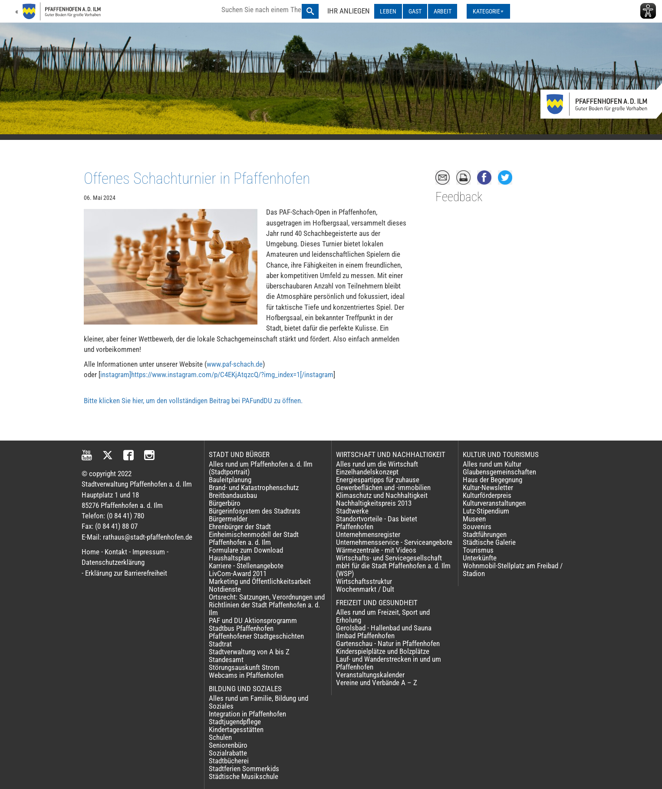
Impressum (148, 551)
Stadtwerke (352, 511)
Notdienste (225, 589)
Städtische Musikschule (243, 776)
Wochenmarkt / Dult (365, 589)
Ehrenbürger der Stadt (240, 526)
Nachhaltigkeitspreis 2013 (374, 503)
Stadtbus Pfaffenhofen (241, 628)
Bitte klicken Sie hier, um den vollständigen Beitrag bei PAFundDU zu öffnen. (193, 400)
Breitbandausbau (233, 495)
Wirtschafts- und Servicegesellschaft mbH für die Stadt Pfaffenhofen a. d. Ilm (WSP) (393, 565)
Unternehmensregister (368, 534)
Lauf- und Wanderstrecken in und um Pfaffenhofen (388, 663)
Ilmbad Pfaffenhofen (365, 636)
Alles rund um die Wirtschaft (377, 464)
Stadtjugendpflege (235, 722)
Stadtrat (220, 644)
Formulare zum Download (246, 550)
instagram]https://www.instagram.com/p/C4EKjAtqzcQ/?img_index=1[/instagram (216, 374)
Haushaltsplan (229, 558)
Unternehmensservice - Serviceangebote (394, 542)
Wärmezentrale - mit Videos (376, 550)
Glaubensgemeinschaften (499, 472)
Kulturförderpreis (487, 495)
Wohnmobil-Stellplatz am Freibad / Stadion (513, 569)
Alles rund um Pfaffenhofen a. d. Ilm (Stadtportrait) (261, 468)
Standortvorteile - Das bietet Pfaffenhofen (376, 522)
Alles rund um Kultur (492, 464)
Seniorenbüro (228, 745)
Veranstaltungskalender (370, 675)
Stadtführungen (485, 534)
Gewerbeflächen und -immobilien (383, 487)
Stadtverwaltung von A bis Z (249, 652)
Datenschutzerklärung (113, 562)
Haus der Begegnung (492, 480)
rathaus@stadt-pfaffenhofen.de (147, 537)
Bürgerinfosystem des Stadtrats (254, 511)
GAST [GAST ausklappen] (415, 11)
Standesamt (226, 659)
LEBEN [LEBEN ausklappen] (388, 11)
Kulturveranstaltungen (494, 503)
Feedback (458, 196)
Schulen (220, 737)
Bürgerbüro (224, 503)
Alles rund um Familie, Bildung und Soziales (258, 702)
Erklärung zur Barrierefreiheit (126, 573)
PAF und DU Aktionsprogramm (253, 620)
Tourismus (478, 550)
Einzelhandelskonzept (367, 472)
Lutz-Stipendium (486, 511)
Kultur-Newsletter (488, 487)
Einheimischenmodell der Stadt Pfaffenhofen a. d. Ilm (254, 538)
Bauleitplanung (230, 480)
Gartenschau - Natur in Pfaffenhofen (388, 643)
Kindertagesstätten (236, 729)
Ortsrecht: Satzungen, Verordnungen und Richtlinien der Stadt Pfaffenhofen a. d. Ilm (267, 605)
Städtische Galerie (489, 542)
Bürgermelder (228, 519)
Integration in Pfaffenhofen (247, 714)
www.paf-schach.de (235, 364)
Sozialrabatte (228, 753)
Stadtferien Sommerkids (244, 768)
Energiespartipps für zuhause (377, 480)
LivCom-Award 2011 (238, 573)
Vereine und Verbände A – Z (376, 682)
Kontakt (116, 551)
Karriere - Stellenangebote (246, 566)
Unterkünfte (480, 558)
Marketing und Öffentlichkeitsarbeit (260, 581)
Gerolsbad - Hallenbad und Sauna (383, 628)
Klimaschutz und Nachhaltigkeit (382, 495)
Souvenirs (477, 526)
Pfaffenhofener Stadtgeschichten (256, 636)
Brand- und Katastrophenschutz (254, 487)
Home (90, 551)
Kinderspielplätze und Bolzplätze (382, 651)
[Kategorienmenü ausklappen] (488, 11)
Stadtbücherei (229, 761)
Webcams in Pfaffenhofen (246, 675)
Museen (474, 519)
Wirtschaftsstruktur (364, 581)
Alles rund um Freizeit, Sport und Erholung (383, 616)
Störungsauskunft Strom (244, 667)
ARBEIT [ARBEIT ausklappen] (442, 11)
